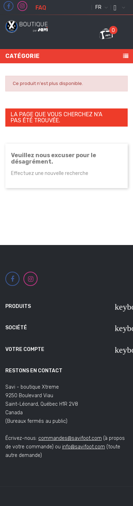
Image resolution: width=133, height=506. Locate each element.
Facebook (8, 6)
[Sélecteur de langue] (101, 7)
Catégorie (22, 56)
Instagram (22, 6)
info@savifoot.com (83, 447)
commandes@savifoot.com (70, 438)
